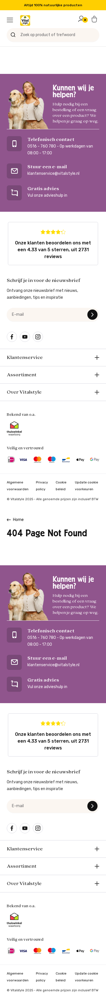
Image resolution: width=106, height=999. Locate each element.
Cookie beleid (61, 485)
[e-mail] (53, 314)
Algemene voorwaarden (18, 485)
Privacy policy (42, 485)
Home (18, 519)
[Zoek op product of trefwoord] (53, 35)
